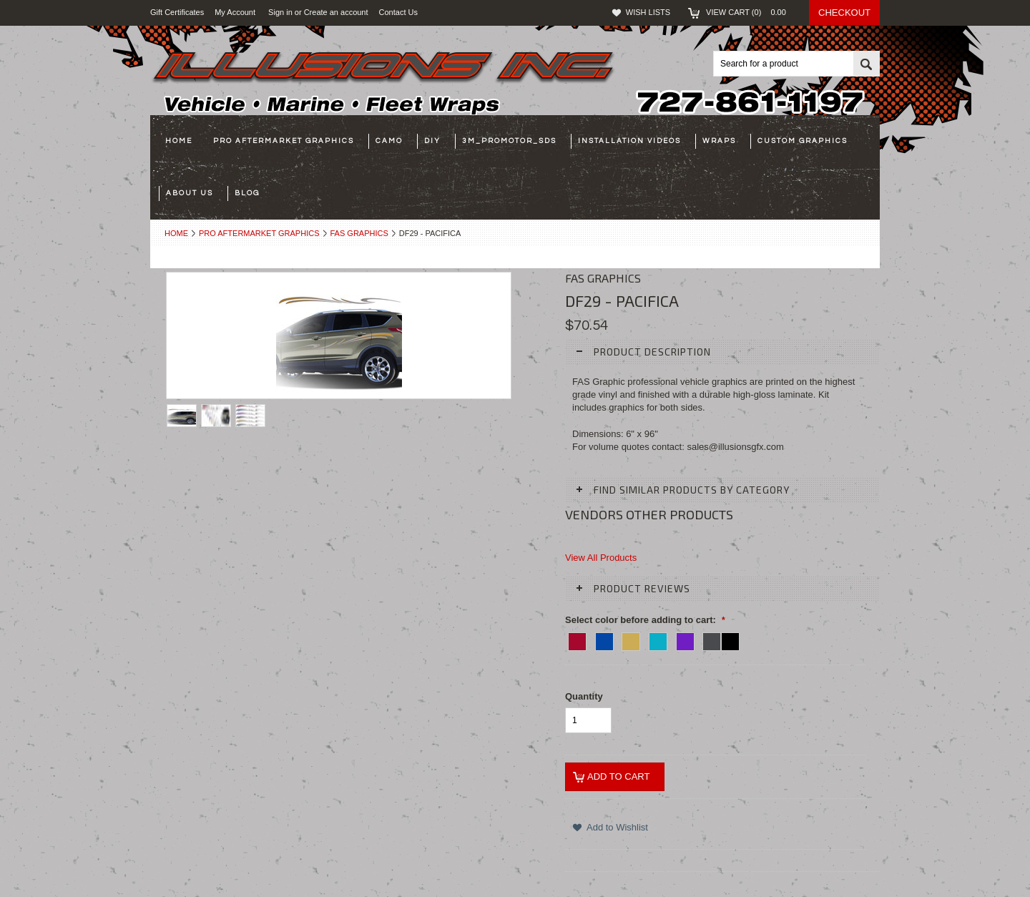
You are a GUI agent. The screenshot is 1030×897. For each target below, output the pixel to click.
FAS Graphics (359, 233)
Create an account (336, 12)
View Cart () (750, 12)
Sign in (280, 12)
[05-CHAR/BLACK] (721, 639)
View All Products (601, 557)
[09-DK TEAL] (658, 639)
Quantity (584, 696)
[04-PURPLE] (685, 639)
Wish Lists (648, 12)
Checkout (844, 12)
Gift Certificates (177, 12)
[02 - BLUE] (604, 639)
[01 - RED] (577, 639)
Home (176, 233)
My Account (235, 12)
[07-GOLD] (631, 639)
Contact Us (401, 12)
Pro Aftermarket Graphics (259, 233)
